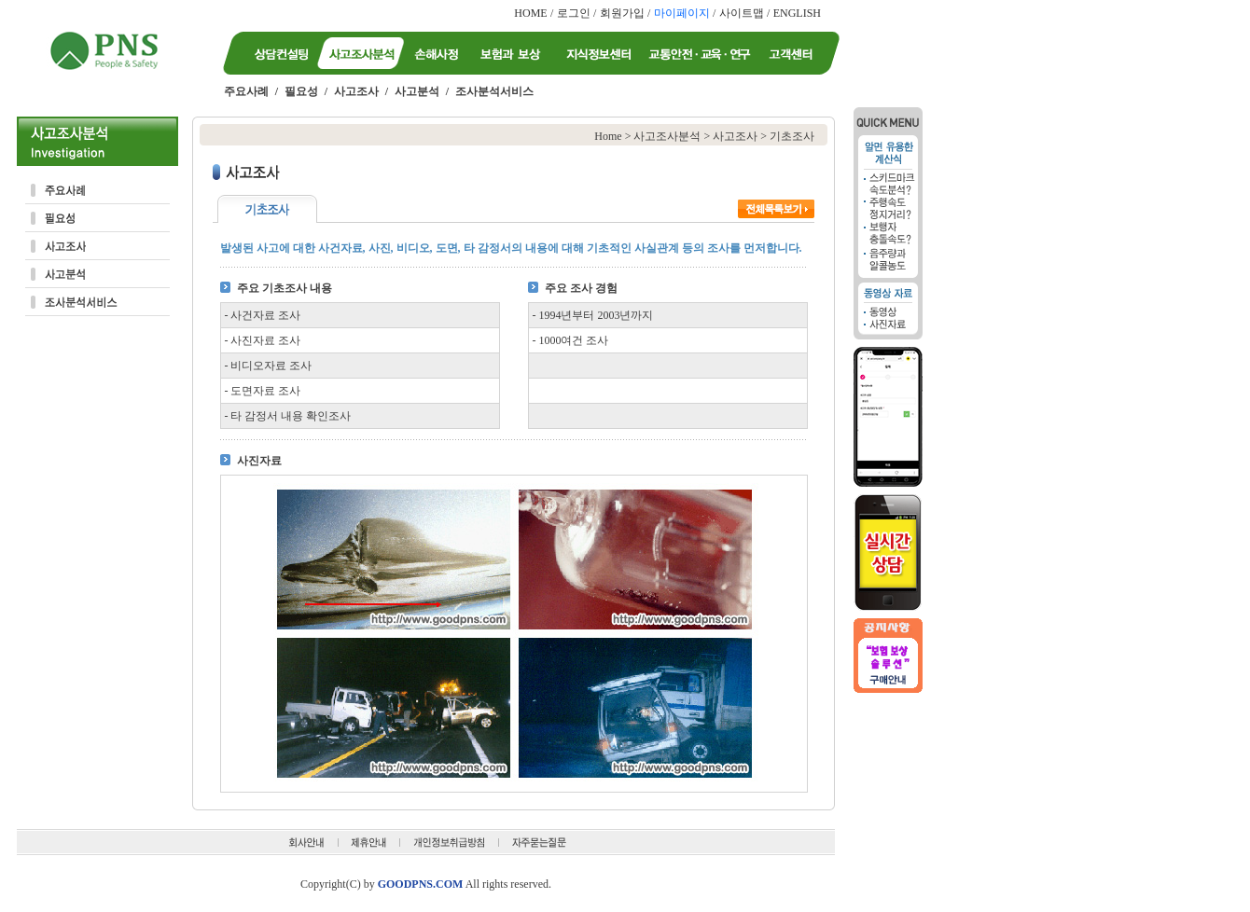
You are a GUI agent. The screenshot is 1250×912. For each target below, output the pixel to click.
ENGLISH (797, 13)
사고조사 (356, 91)
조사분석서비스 (494, 91)
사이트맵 (741, 13)
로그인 (573, 13)
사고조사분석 (667, 136)
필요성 (301, 91)
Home (607, 136)
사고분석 (417, 91)
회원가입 (622, 13)
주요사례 (246, 91)
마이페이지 (682, 13)
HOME (530, 13)
